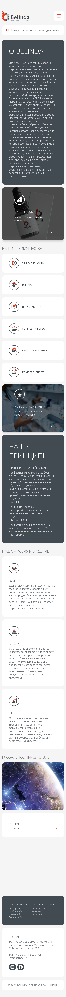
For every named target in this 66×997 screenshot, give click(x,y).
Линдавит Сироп (40, 908)
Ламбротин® (15, 911)
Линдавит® (14, 914)
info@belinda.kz (18, 958)
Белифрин (37, 914)
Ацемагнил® (15, 917)
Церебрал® (14, 908)
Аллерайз (36, 911)
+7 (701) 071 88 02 (24, 954)
